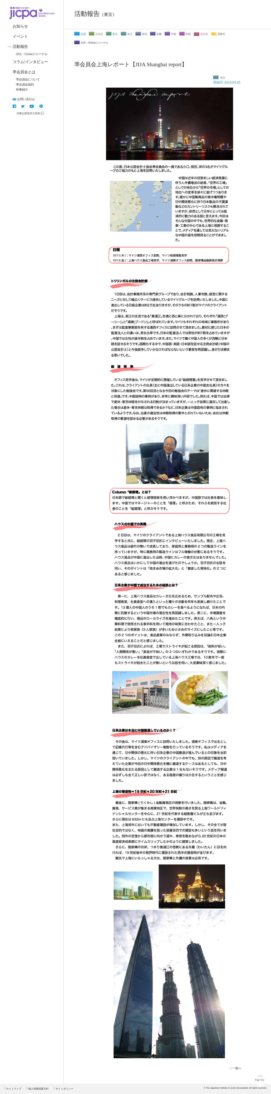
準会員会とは (24, 72)
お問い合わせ (26, 99)
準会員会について (28, 79)
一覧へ (236, 1068)
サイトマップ (13, 1088)
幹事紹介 (22, 89)
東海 (144, 34)
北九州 (204, 34)
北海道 (99, 34)
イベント (20, 36)
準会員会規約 (25, 84)
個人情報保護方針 (38, 1088)
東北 (115, 34)
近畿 (159, 34)
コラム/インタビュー (30, 62)
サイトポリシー (64, 1088)
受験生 (221, 34)
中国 (173, 34)
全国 (83, 34)
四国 (188, 34)
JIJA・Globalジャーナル (31, 54)
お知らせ (20, 26)
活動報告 (20, 46)
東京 (129, 34)
